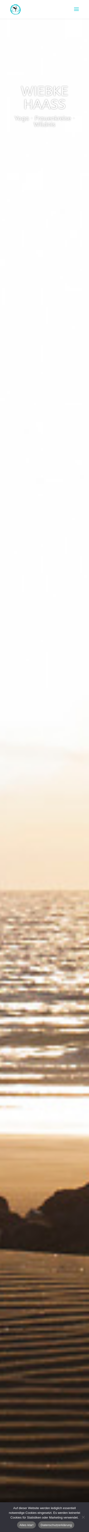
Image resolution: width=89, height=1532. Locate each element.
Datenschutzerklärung (56, 1525)
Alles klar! (26, 1525)
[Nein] (83, 1517)
